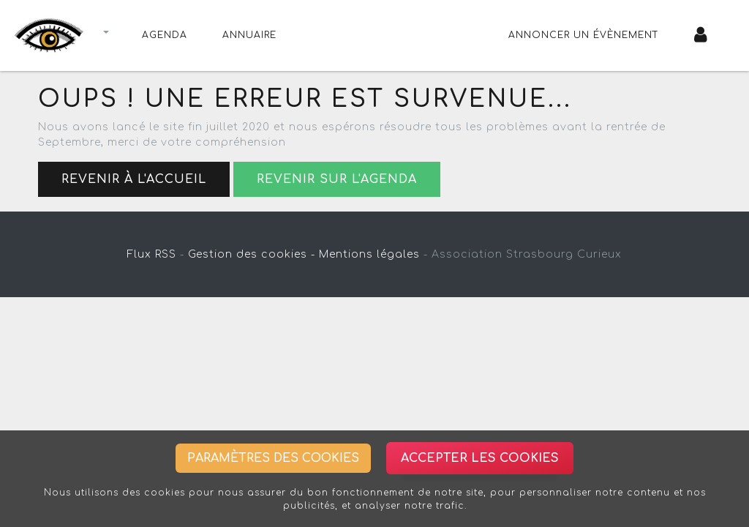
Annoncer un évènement (583, 35)
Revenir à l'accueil (133, 179)
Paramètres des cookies (273, 458)
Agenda (164, 35)
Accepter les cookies (480, 458)
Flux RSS (151, 254)
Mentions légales (369, 254)
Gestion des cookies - (251, 254)
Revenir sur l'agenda (337, 179)
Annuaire (249, 35)
